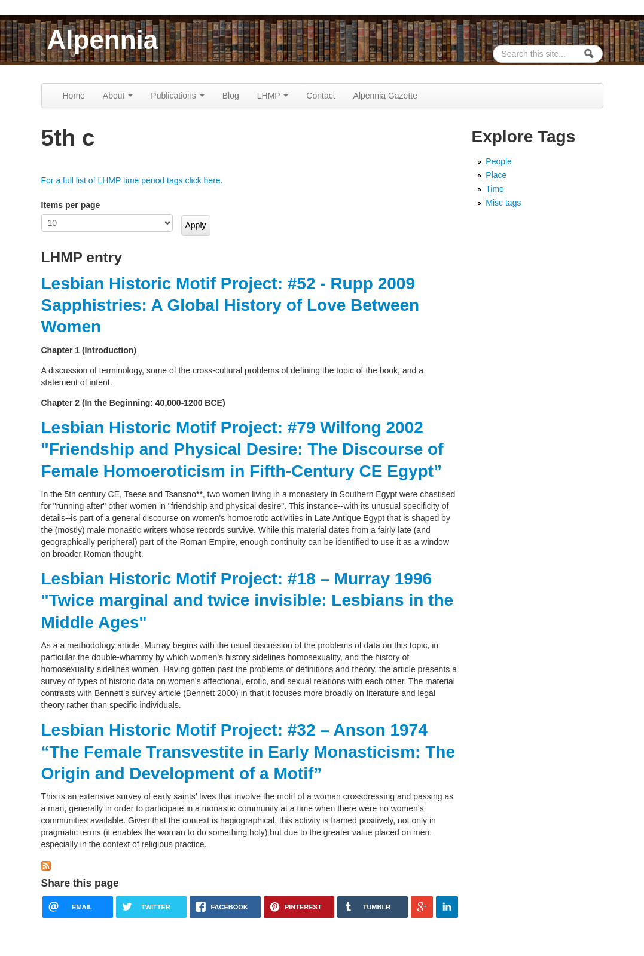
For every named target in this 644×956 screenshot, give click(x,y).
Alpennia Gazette (385, 95)
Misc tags (503, 202)
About (118, 95)
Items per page (70, 205)
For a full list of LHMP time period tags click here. (132, 180)
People (499, 161)
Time (495, 189)
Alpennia (102, 39)
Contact (320, 95)
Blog (230, 95)
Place (496, 175)
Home (74, 95)
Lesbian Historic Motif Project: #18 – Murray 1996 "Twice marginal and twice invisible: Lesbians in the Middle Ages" (247, 600)
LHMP (273, 95)
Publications (177, 95)
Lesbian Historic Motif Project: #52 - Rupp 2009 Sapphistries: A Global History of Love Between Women (230, 305)
